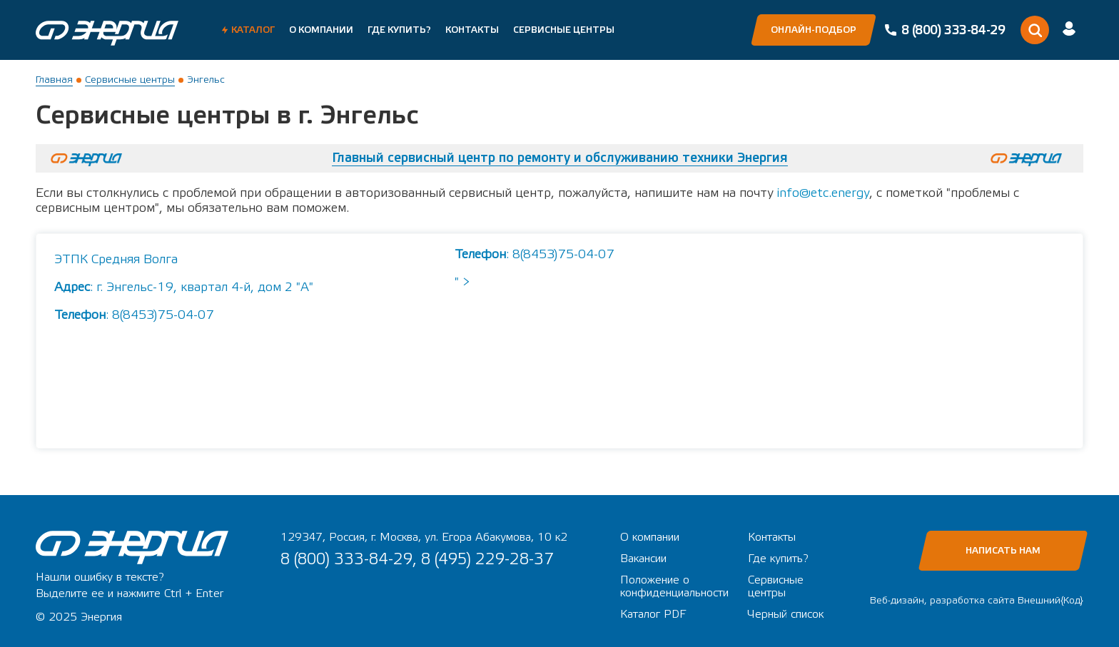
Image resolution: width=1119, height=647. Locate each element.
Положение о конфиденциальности (674, 586)
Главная (54, 80)
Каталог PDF (653, 614)
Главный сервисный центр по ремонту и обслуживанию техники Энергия (560, 158)
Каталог (253, 30)
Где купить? (399, 30)
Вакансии (643, 558)
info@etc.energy (823, 192)
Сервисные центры (563, 30)
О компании (321, 30)
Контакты (472, 30)
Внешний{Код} (1050, 600)
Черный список (786, 614)
